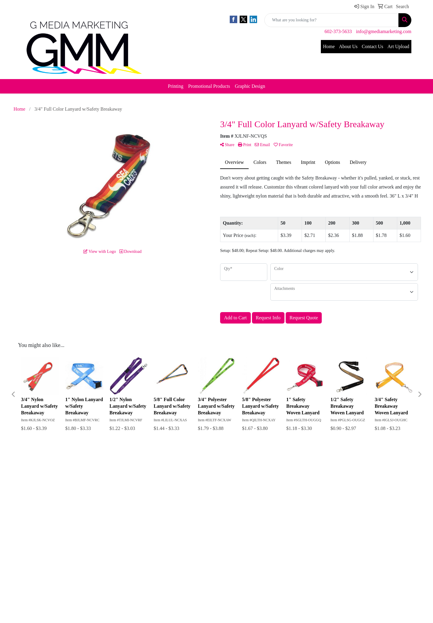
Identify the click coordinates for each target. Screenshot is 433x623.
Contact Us (372, 46)
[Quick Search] (331, 20)
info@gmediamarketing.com (383, 31)
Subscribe (233, 519)
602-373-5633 (338, 31)
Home (329, 46)
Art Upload (398, 46)
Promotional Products (209, 86)
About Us (348, 46)
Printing (175, 86)
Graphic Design (250, 86)
